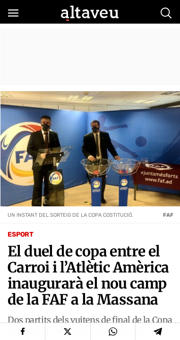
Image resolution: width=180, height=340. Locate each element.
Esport (21, 234)
